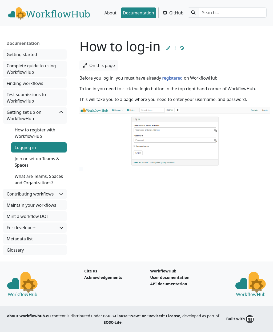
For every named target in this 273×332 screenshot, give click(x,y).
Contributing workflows (35, 194)
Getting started (22, 54)
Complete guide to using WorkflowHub (31, 69)
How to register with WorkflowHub (35, 133)
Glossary (15, 250)
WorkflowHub (163, 271)
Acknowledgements (103, 277)
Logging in (25, 147)
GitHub (173, 13)
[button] (168, 48)
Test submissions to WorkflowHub (26, 98)
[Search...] (233, 12)
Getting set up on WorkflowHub (35, 115)
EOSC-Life (112, 322)
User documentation (169, 277)
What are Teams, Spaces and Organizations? (39, 179)
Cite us (90, 271)
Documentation (138, 13)
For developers (35, 227)
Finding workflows (25, 83)
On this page (99, 65)
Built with (240, 319)
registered (172, 78)
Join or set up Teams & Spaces (37, 162)
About (110, 13)
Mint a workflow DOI (27, 216)
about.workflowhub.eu (29, 315)
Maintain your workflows (31, 205)
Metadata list (20, 239)
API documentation (168, 283)
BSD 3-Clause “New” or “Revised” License (141, 315)
